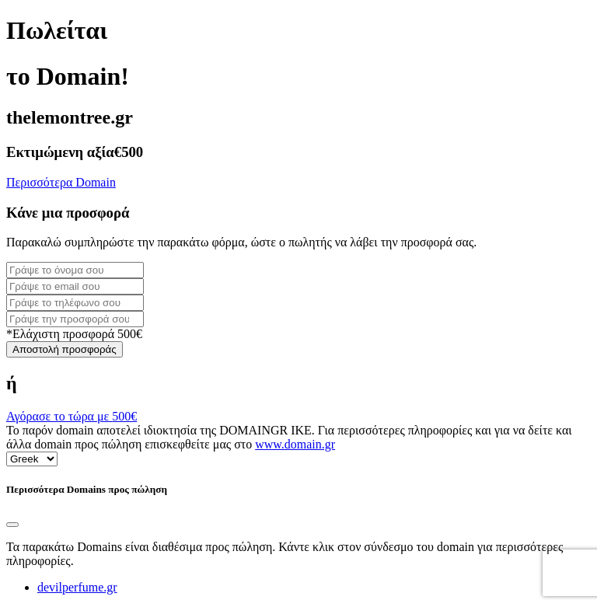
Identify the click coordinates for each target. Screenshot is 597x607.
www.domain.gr (295, 444)
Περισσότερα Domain (61, 182)
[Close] (12, 524)
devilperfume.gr (77, 587)
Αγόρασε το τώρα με (71, 416)
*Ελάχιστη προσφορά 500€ (74, 333)
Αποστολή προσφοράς (64, 349)
